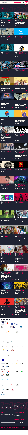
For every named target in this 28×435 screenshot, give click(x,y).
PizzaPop (22, 412)
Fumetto (15, 408)
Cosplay (18, 411)
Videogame (19, 408)
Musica (15, 411)
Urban (15, 413)
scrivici (18, 418)
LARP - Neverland (17, 412)
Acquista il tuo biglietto (19, 417)
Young (22, 411)
